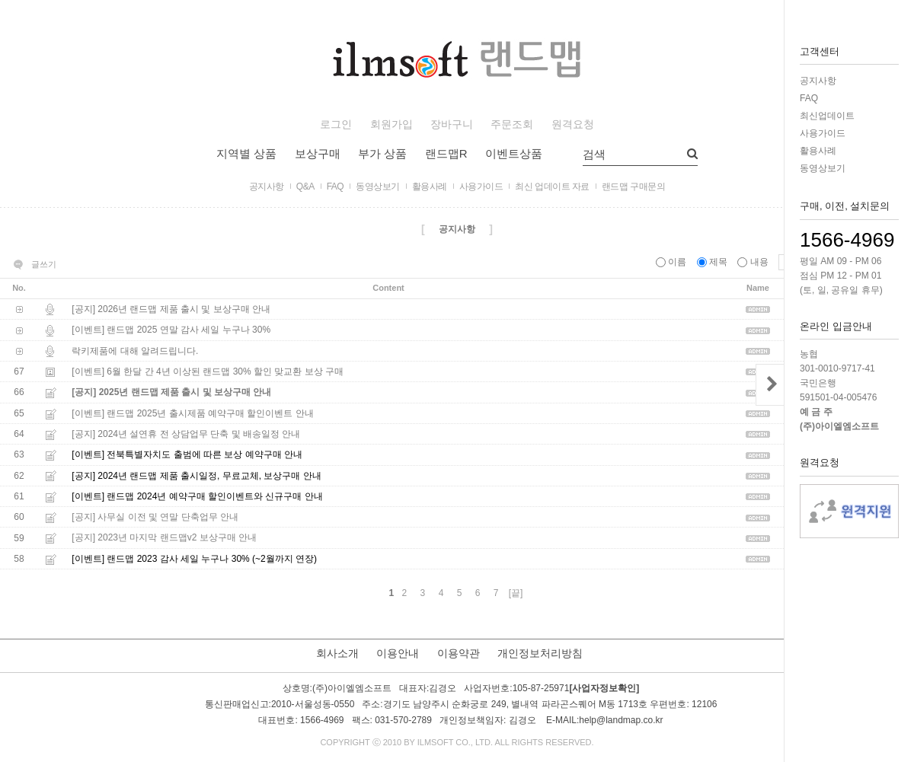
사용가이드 (822, 133)
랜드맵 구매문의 (633, 186)
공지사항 (818, 80)
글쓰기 (43, 264)
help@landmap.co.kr (621, 720)
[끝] (516, 593)
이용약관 (458, 653)
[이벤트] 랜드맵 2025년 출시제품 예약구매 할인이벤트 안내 (192, 413)
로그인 (336, 124)
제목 (713, 262)
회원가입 (391, 124)
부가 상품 (382, 153)
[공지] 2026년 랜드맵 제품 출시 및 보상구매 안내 (171, 309)
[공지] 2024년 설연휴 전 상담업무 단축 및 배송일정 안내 (186, 434)
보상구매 (317, 153)
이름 (672, 262)
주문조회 (512, 124)
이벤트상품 (513, 153)
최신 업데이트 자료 (552, 186)
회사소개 (337, 653)
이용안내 (397, 653)
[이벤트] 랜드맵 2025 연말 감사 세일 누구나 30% (171, 330)
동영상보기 (822, 168)
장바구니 (451, 124)
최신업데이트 (827, 115)
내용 (754, 262)
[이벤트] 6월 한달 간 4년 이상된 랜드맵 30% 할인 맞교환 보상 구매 (208, 371)
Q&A (305, 186)
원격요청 (572, 124)
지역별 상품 (246, 153)
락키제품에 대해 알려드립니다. (135, 351)
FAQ (809, 98)
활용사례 (818, 150)
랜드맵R (446, 153)
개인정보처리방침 (540, 653)
